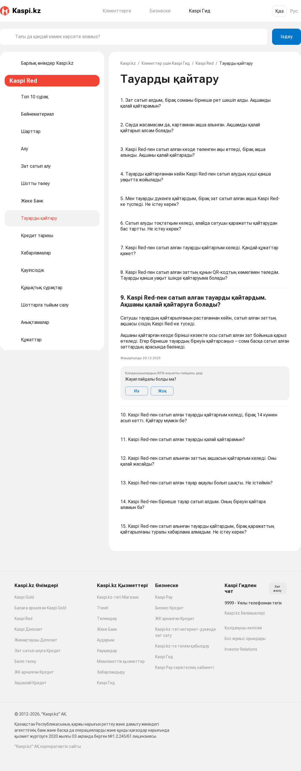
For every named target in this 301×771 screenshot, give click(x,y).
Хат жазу (277, 588)
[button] (204, 347)
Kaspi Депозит (28, 629)
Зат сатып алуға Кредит (37, 650)
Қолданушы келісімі (243, 628)
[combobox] (139, 37)
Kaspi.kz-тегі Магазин (118, 597)
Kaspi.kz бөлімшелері (245, 613)
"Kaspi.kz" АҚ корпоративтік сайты (47, 746)
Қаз (279, 11)
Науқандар (107, 650)
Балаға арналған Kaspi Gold (40, 608)
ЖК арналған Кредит (34, 672)
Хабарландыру (111, 672)
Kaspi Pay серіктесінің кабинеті (184, 667)
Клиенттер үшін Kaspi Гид (166, 63)
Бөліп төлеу (25, 661)
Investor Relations (241, 649)
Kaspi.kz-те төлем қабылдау (182, 646)
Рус (294, 11)
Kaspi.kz (128, 63)
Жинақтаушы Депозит (35, 640)
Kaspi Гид (106, 682)
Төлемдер (107, 618)
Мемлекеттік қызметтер (121, 661)
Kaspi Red (205, 63)
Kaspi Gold (24, 597)
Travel (102, 608)
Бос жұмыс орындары (245, 638)
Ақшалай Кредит (30, 682)
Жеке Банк (107, 629)
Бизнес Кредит (169, 608)
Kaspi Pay (163, 597)
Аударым (105, 640)
